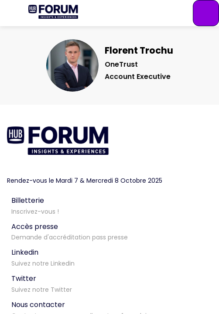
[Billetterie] (109, 205)
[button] (13, 13)
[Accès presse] (109, 231)
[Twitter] (109, 283)
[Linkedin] (109, 257)
